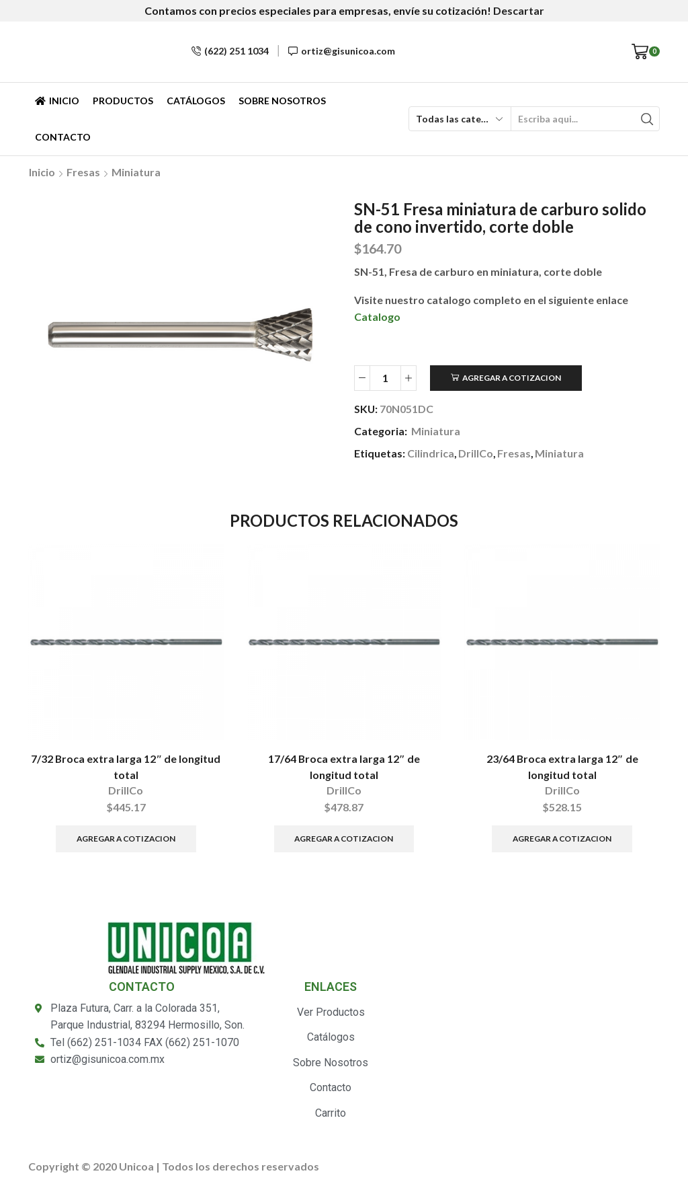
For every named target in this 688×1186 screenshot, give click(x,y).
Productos (123, 100)
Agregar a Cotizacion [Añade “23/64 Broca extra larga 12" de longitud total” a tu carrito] (562, 838)
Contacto (63, 137)
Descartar (518, 10)
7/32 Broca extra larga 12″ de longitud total (125, 766)
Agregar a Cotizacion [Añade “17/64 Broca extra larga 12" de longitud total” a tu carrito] (343, 838)
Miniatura (136, 171)
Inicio (57, 100)
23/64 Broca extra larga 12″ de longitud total (562, 766)
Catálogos (196, 100)
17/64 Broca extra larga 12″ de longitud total (344, 766)
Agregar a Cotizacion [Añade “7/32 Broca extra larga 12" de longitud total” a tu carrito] (126, 838)
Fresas (83, 171)
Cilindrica (430, 453)
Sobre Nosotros (282, 100)
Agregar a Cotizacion (511, 378)
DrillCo (475, 453)
